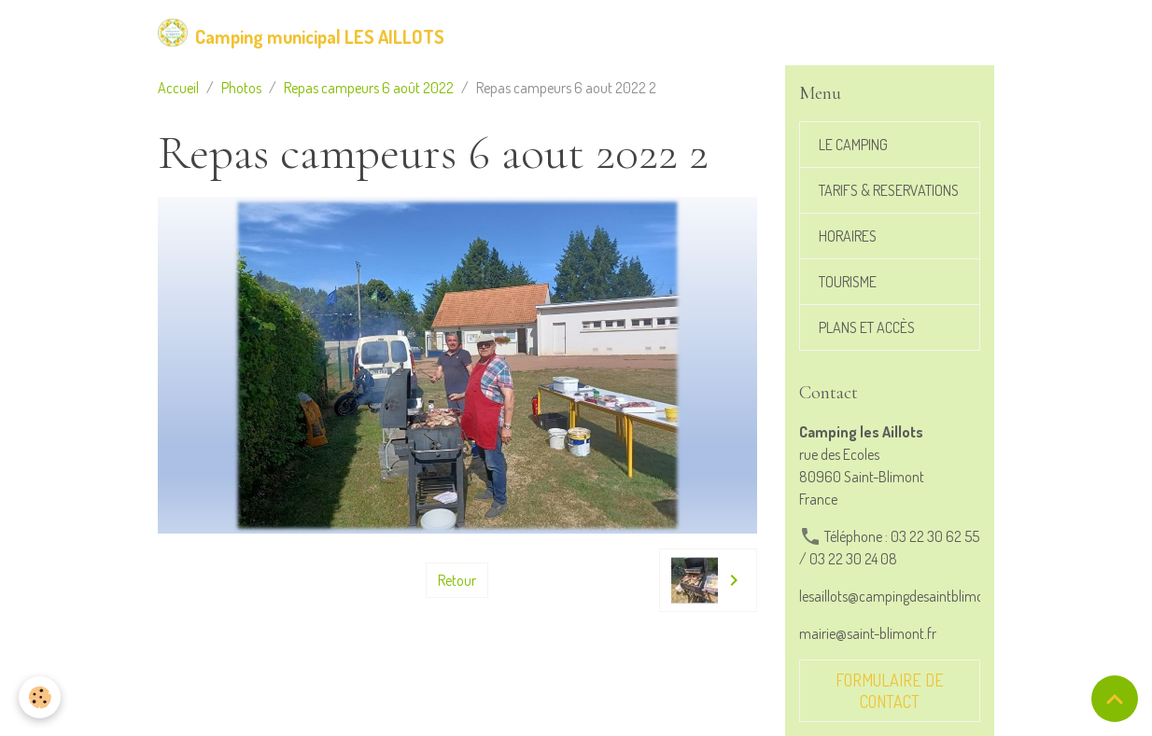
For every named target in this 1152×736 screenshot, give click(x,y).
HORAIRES (848, 236)
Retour (457, 580)
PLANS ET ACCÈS (867, 327)
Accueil (178, 87)
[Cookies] (40, 697)
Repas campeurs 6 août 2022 (369, 87)
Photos (241, 87)
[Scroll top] (1114, 698)
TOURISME (848, 281)
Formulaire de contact (890, 691)
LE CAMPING (853, 144)
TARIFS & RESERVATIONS (889, 190)
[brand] (300, 32)
